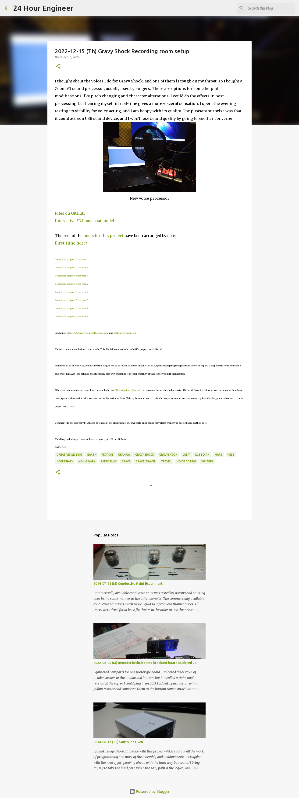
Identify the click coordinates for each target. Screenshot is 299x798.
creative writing (69, 454)
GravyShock (168, 454)
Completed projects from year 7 (71, 308)
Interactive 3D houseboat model (84, 220)
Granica (124, 454)
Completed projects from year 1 (71, 259)
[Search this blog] (270, 8)
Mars (218, 454)
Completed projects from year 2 (71, 267)
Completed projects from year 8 (71, 316)
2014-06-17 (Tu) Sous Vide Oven (118, 742)
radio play (109, 461)
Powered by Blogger (149, 791)
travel (166, 461)
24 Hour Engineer (43, 8)
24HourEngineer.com (125, 333)
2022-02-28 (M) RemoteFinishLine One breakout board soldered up (144, 663)
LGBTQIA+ (202, 454)
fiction (107, 454)
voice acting (186, 461)
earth (91, 454)
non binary (65, 461)
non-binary (86, 461)
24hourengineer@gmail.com (129, 390)
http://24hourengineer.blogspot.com (89, 333)
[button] (58, 67)
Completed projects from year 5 (71, 292)
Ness (231, 454)
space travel (146, 461)
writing (207, 461)
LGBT (186, 454)
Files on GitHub (69, 213)
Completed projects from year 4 (71, 284)
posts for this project (103, 235)
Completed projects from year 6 (71, 300)
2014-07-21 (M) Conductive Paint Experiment (128, 583)
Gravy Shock (144, 454)
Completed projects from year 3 (71, 275)
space (126, 461)
